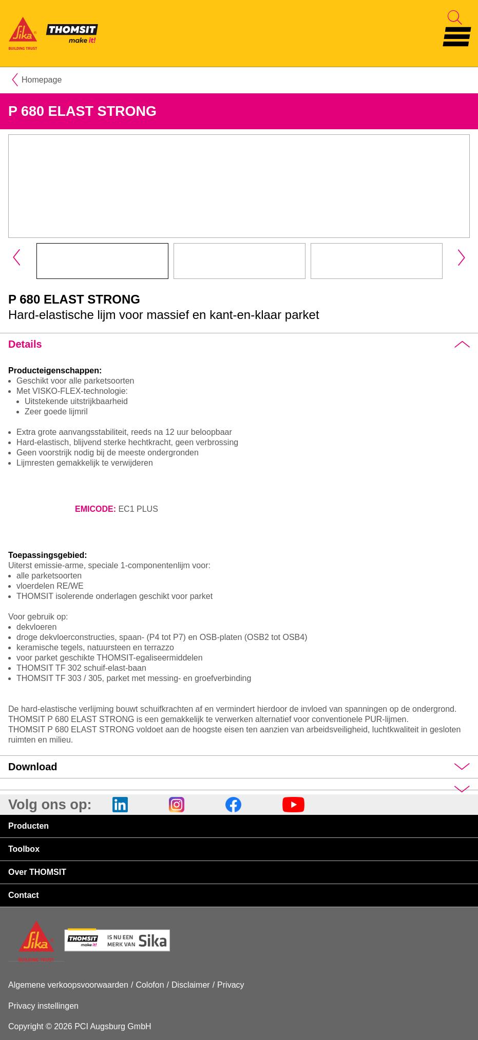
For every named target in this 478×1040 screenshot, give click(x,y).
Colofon (150, 985)
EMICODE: (95, 509)
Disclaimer (190, 985)
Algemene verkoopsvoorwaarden (68, 985)
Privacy (230, 985)
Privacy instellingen (43, 1006)
